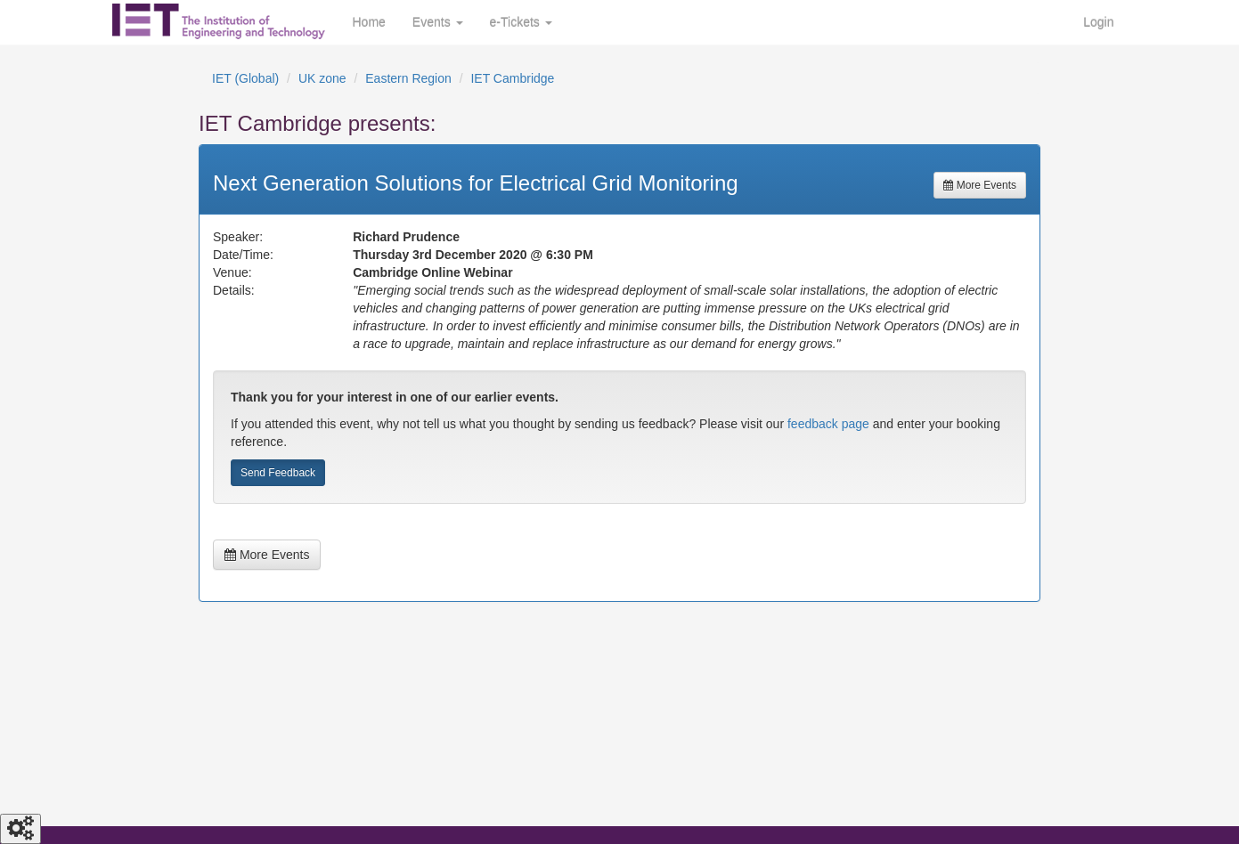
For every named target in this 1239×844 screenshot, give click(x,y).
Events (437, 22)
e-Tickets (521, 22)
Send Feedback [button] (277, 473)
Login (1098, 22)
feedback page (828, 424)
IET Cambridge (512, 78)
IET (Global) (245, 78)
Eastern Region (408, 78)
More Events (979, 185)
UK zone (322, 78)
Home (369, 22)
